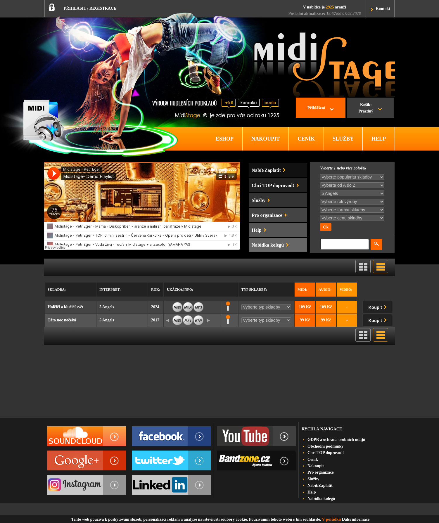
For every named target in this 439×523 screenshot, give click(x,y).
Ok (326, 227)
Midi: (302, 290)
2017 (155, 320)
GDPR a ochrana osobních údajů (336, 439)
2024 (155, 307)
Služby (313, 479)
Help (311, 492)
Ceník (312, 459)
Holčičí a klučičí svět (65, 307)
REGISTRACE (103, 8)
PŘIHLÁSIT (75, 8)
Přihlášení (316, 108)
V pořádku (331, 519)
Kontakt (383, 8)
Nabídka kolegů (321, 498)
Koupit (379, 306)
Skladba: (57, 290)
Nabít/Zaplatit (320, 485)
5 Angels (106, 307)
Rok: (155, 290)
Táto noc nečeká (62, 320)
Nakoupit (315, 466)
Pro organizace (320, 472)
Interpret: (110, 290)
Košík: (365, 109)
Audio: (325, 290)
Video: (346, 290)
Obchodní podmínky (325, 446)
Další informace (355, 519)
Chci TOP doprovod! (325, 453)
